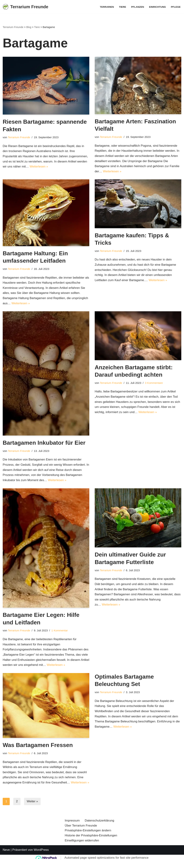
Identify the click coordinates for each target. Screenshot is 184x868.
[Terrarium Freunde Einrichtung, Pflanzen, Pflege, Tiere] (25, 7)
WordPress (41, 863)
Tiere (122, 7)
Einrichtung (157, 7)
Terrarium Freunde (19, 137)
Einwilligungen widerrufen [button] (82, 854)
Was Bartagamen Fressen (38, 746)
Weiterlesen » (39, 167)
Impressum (72, 833)
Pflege (176, 7)
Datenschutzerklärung (99, 833)
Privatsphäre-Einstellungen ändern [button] (88, 844)
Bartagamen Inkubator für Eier (44, 443)
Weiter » (32, 808)
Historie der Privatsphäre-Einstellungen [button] (91, 849)
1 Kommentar (60, 631)
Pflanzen (137, 7)
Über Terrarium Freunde (81, 838)
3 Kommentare (154, 383)
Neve (6, 863)
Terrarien (106, 7)
